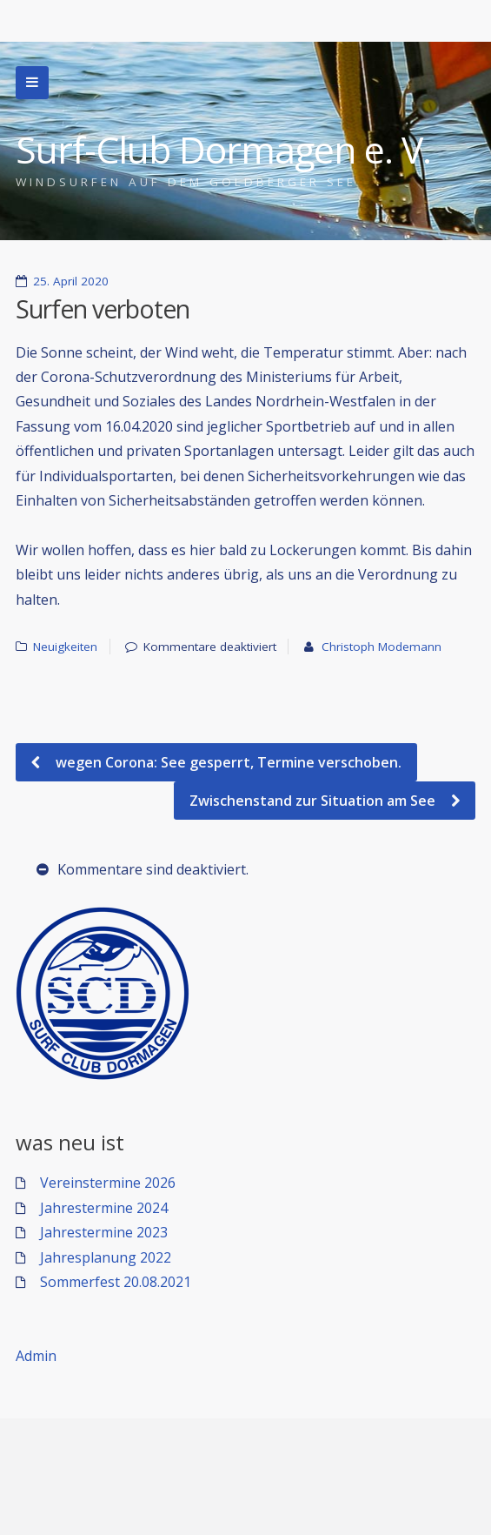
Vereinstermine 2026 (108, 1182)
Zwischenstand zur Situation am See (314, 800)
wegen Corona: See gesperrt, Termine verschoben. (226, 762)
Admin (36, 1355)
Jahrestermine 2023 (104, 1232)
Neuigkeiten (65, 646)
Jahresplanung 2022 (105, 1257)
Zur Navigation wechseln (32, 82)
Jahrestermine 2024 (104, 1207)
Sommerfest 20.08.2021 (115, 1281)
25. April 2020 (71, 281)
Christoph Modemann (381, 646)
